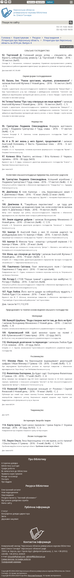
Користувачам (21, 37)
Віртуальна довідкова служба (14, 500)
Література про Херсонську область (20, 40)
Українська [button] (31, 2)
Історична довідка (9, 463)
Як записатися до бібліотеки (14, 471)
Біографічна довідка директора (15, 513)
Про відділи (6, 481)
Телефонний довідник (11, 562)
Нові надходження (9, 492)
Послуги (5, 479)
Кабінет (50, 2)
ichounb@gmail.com (16, 556)
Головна (5, 37)
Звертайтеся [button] (40, 2)
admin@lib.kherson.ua (35, 556)
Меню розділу (66, 46)
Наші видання (51, 37)
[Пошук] (71, 22)
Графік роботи (8, 468)
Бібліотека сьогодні (10, 466)
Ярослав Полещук (35, 575)
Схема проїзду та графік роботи (16, 559)
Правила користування (11, 473)
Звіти (3, 516)
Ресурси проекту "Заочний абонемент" (19, 497)
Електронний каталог (11, 489)
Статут (4, 511)
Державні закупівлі (9, 519)
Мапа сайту (6, 503)
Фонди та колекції (9, 476)
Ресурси (36, 37)
